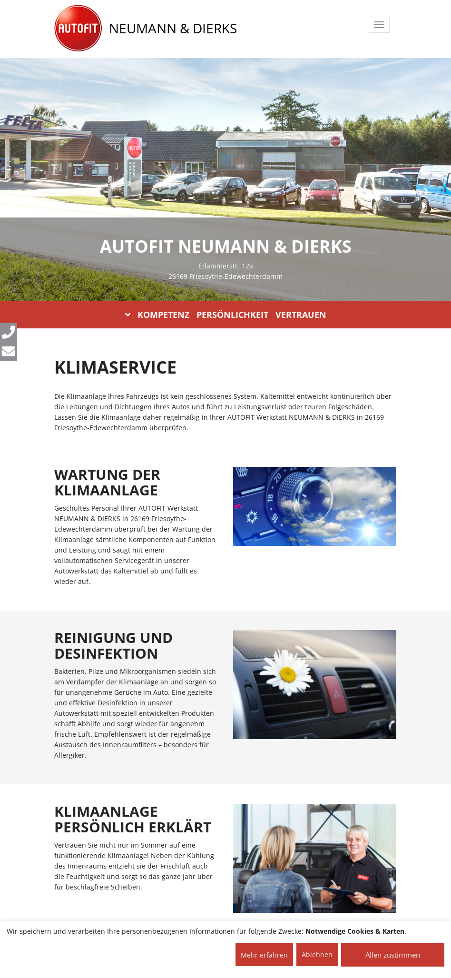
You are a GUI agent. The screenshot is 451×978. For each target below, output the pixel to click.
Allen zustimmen (392, 954)
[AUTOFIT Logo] (78, 28)
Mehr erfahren (264, 954)
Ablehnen (317, 954)
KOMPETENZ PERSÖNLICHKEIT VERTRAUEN (225, 314)
